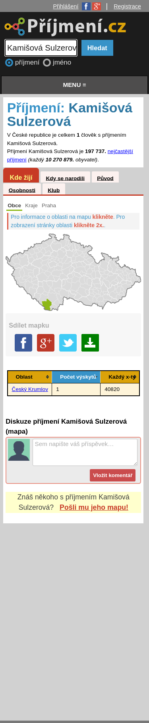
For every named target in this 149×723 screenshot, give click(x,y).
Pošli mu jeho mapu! (94, 507)
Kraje (31, 205)
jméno (62, 62)
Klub (54, 190)
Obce (14, 205)
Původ (105, 178)
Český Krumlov (30, 389)
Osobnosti (22, 190)
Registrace (127, 6)
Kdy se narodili (65, 178)
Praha (49, 205)
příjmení (28, 62)
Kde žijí (21, 177)
